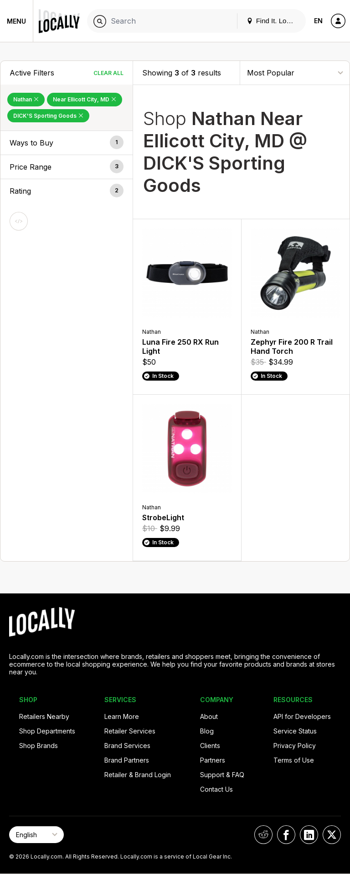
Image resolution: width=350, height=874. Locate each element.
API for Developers (302, 716)
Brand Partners (126, 760)
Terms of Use (293, 760)
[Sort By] (295, 72)
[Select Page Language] (36, 834)
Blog (207, 731)
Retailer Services (129, 731)
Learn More (121, 716)
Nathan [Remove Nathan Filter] (26, 99)
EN (318, 21)
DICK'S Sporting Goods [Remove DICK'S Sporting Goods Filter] (48, 115)
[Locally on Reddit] (263, 834)
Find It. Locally (273, 21)
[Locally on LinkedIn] (309, 834)
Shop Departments (47, 731)
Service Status (295, 731)
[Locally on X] (332, 834)
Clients (210, 745)
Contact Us (216, 789)
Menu (16, 21)
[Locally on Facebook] (286, 834)
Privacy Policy (294, 745)
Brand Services (127, 745)
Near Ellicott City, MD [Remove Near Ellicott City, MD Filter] (84, 99)
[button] (66, 143)
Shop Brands (38, 745)
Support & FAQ (222, 775)
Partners (212, 760)
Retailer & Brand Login (137, 775)
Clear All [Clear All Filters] (108, 73)
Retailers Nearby (44, 716)
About (209, 716)
